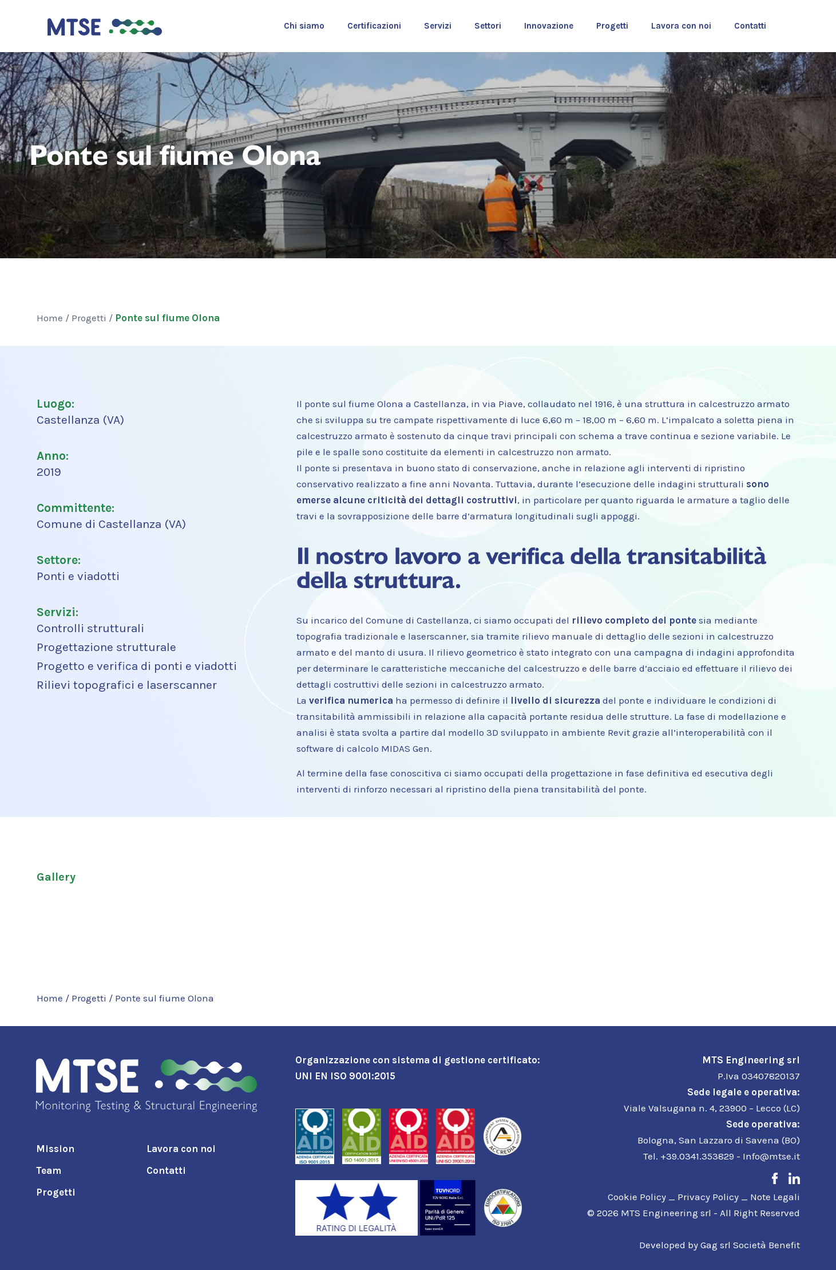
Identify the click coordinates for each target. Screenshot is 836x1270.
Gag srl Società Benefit (750, 1245)
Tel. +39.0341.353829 (688, 1156)
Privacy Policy (708, 1196)
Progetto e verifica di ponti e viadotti (137, 666)
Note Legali (775, 1196)
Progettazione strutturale (106, 647)
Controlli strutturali (90, 628)
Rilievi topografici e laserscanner (127, 685)
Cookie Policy (637, 1196)
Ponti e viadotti (78, 576)
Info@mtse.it (771, 1156)
